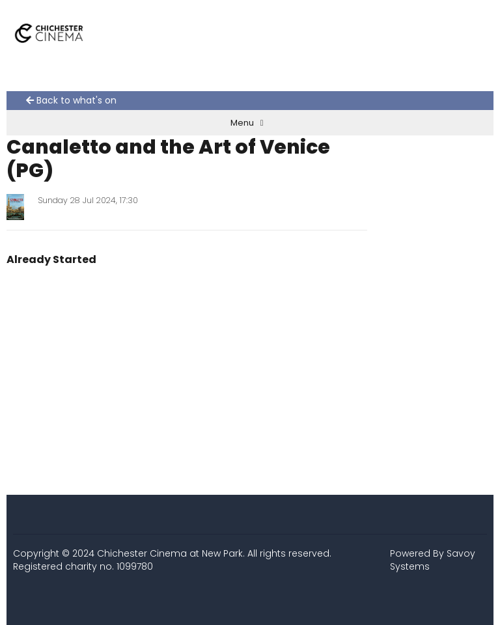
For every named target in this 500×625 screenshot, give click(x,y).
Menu (247, 122)
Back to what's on (71, 100)
